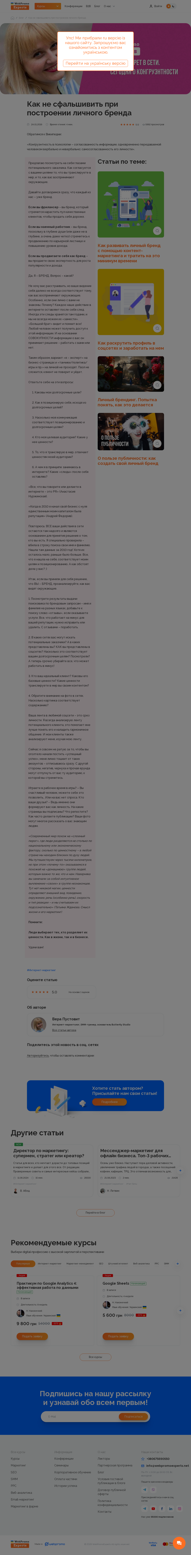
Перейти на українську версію (95, 63)
